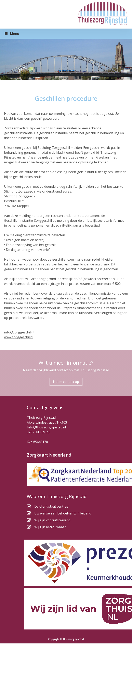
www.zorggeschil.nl (18, 337)
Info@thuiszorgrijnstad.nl (46, 427)
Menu (11, 33)
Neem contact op (66, 381)
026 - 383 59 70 (38, 432)
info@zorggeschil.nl (19, 332)
